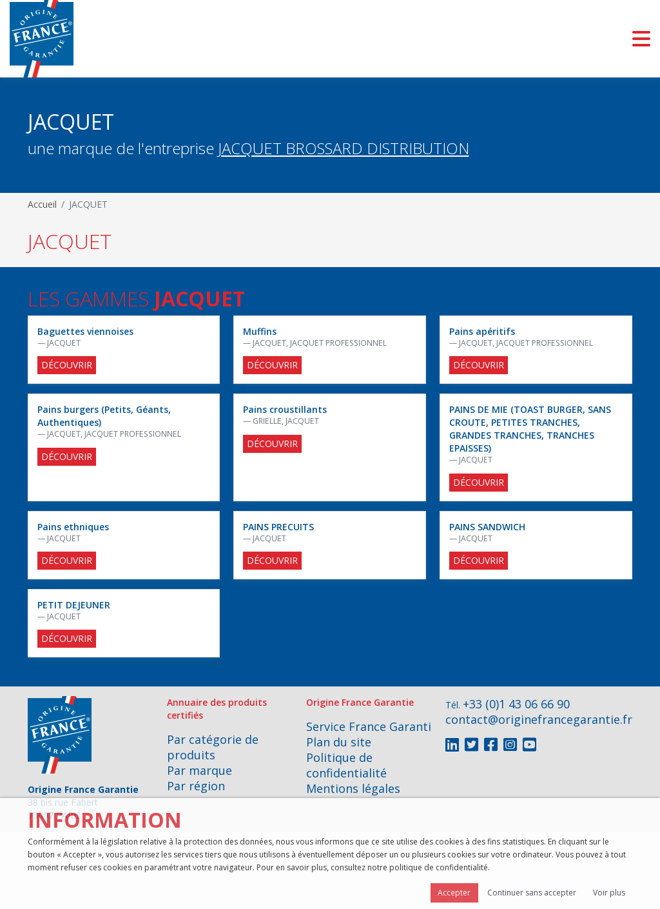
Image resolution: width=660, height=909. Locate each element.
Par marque (199, 770)
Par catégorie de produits (212, 747)
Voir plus (609, 892)
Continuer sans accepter (531, 892)
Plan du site (338, 742)
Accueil (42, 204)
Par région (196, 786)
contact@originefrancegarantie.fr (538, 719)
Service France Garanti (368, 726)
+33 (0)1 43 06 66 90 (516, 704)
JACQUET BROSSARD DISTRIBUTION (343, 148)
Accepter (454, 892)
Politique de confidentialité (346, 765)
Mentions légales (353, 788)
